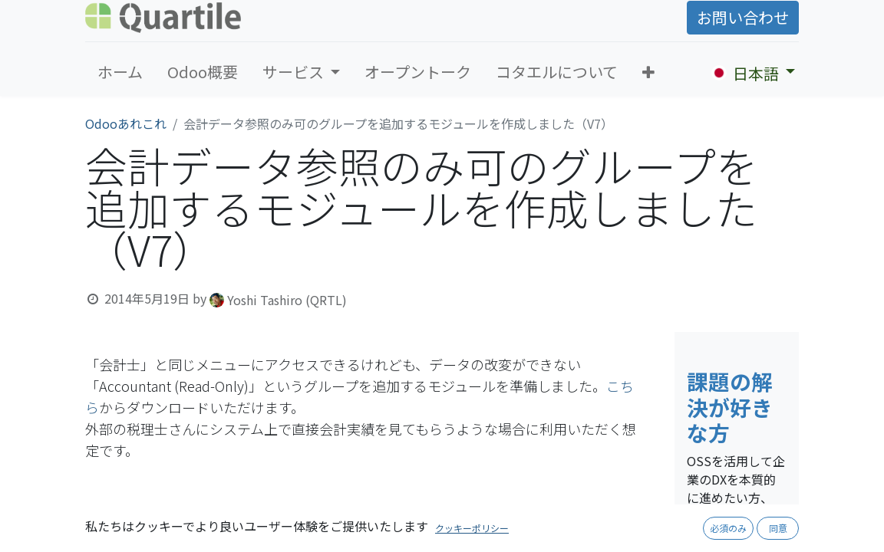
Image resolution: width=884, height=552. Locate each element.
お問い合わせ (743, 17)
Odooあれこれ (126, 123)
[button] (648, 72)
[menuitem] (120, 72)
